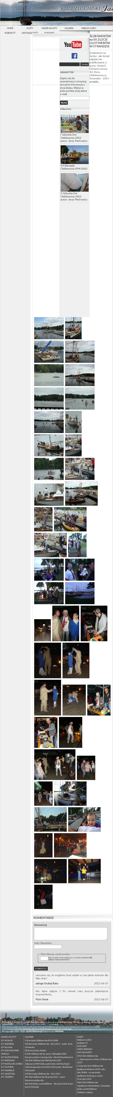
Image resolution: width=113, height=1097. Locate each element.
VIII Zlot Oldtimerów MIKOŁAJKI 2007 (43, 1060)
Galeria (69, 28)
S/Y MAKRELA (7, 1070)
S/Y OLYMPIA (7, 1067)
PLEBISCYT (10, 33)
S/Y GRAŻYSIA (8, 1074)
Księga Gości (88, 28)
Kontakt (49, 33)
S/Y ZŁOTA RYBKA (10, 1057)
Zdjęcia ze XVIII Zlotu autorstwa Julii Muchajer (47, 1064)
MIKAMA (59, 1031)
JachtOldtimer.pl (34, 1031)
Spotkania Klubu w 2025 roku (91, 1069)
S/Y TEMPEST (7, 1077)
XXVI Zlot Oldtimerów (87, 1056)
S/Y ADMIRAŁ (7, 1044)
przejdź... (95, 81)
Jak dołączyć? (30, 33)
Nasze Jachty (49, 28)
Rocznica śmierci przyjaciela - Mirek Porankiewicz (49, 1057)
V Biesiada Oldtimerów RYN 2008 (41, 1040)
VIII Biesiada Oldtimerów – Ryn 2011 (43, 1074)
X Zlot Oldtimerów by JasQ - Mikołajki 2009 (46, 1054)
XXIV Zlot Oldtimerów (87, 1082)
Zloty (29, 28)
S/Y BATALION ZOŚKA (11, 1064)
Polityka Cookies (85, 1092)
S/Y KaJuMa (6, 1047)
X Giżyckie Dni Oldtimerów (90, 1066)
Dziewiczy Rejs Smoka (35, 1050)
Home (10, 28)
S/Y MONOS (7, 1040)
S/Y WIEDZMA (8, 1060)
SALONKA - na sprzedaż (88, 1072)
